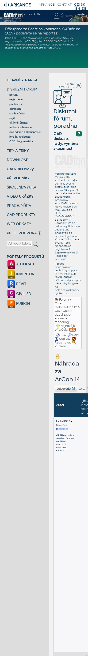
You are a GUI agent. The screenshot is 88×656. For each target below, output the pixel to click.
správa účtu (16, 113)
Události (63, 339)
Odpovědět (66, 389)
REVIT (16, 284)
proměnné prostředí (32, 47)
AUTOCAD (20, 264)
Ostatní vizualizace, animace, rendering (64, 316)
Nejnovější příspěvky (65, 328)
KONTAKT (64, 5)
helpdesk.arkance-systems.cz (67, 291)
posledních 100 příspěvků (25, 132)
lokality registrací (20, 136)
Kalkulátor (44, 44)
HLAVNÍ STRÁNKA (22, 80)
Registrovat (63, 342)
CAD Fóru (63, 242)
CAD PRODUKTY (21, 214)
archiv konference (20, 127)
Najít (73, 335)
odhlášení (15, 108)
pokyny (13, 94)
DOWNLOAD (18, 160)
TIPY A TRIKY (18, 150)
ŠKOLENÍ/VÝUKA (21, 187)
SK (83, 5)
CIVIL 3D (19, 293)
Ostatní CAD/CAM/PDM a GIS (67, 307)
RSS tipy (69, 84)
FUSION (18, 303)
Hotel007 (64, 421)
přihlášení (15, 104)
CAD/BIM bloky (20, 169)
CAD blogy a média (21, 141)
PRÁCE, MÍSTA (19, 205)
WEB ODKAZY (19, 224)
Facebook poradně (61, 257)
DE (84, 9)
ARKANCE (47, 5)
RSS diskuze (66, 87)
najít (12, 118)
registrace (16, 99)
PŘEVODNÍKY (18, 178)
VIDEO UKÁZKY (20, 196)
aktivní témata (18, 122)
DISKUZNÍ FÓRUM (22, 89)
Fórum (64, 300)
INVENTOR (20, 274)
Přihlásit (60, 346)
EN (77, 9)
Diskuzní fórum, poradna (65, 112)
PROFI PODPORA (22, 233)
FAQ (63, 335)
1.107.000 (67, 38)
